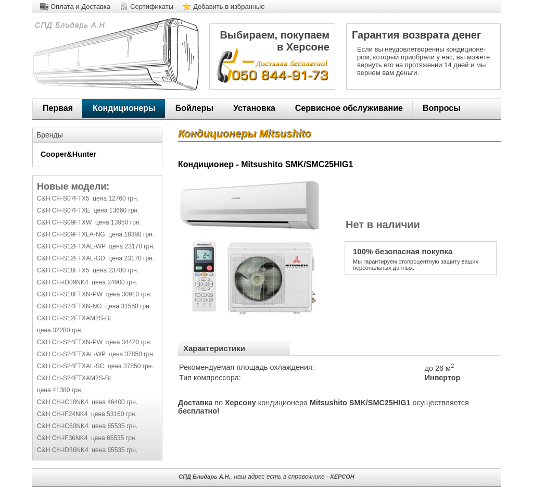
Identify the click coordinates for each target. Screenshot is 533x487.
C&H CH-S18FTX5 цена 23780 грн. (87, 270)
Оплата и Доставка (80, 6)
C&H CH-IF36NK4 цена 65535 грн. (87, 438)
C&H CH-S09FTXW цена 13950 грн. (89, 222)
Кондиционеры (124, 108)
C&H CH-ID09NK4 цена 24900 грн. (87, 282)
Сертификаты (151, 6)
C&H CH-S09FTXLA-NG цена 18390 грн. (95, 234)
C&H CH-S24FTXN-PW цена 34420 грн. (94, 342)
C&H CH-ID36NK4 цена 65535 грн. (87, 450)
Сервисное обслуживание (349, 108)
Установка (254, 108)
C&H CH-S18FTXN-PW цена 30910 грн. (94, 294)
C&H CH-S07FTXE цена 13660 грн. (88, 210)
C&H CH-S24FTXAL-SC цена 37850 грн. (95, 366)
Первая (58, 108)
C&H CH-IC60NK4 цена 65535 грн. (87, 426)
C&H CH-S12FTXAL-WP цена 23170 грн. (96, 246)
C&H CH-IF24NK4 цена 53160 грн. (87, 414)
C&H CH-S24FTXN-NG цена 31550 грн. (94, 306)
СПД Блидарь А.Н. (70, 25)
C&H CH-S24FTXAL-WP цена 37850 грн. (96, 354)
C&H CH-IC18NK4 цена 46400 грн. (87, 402)
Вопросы (442, 108)
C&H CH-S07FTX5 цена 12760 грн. (87, 198)
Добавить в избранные (229, 6)
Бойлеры (194, 108)
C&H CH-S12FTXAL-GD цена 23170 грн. (95, 258)
